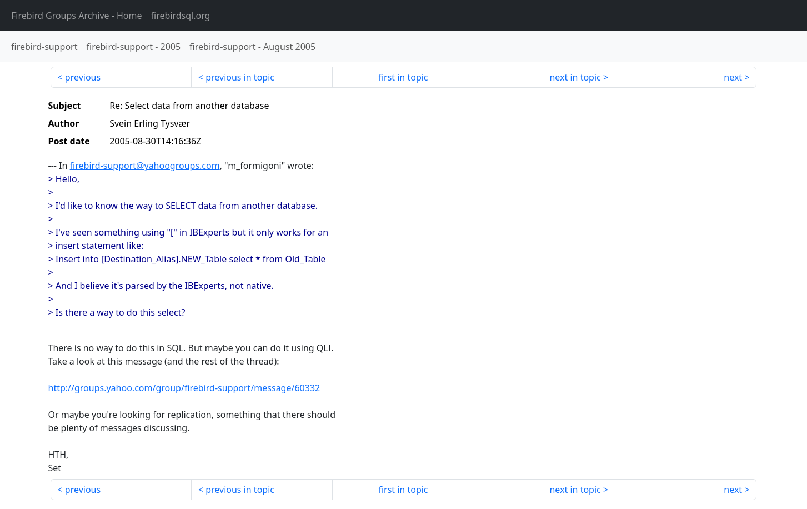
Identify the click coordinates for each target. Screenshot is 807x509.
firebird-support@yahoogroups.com (145, 165)
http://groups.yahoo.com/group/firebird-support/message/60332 (184, 388)
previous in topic (239, 77)
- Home (76, 15)
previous (83, 77)
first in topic (403, 77)
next (733, 77)
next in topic (574, 77)
